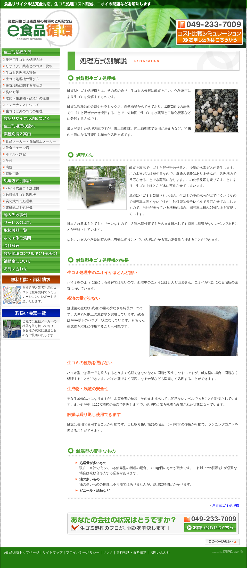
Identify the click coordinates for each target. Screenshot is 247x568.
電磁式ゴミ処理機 (19, 208)
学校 (9, 161)
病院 (9, 167)
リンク (108, 552)
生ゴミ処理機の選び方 (22, 79)
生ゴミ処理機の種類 (21, 72)
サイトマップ (53, 552)
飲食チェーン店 (17, 148)
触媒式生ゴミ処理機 (21, 195)
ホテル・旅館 (16, 154)
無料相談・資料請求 (131, 552)
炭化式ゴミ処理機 (19, 201)
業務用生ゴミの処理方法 (24, 60)
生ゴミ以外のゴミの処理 (24, 111)
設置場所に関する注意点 (24, 85)
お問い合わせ (160, 552)
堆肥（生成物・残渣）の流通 (27, 98)
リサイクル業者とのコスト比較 (29, 66)
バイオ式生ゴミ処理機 (22, 188)
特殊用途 (12, 174)
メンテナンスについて (22, 105)
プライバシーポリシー (83, 552)
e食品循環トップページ (21, 552)
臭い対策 (12, 92)
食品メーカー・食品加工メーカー (31, 141)
